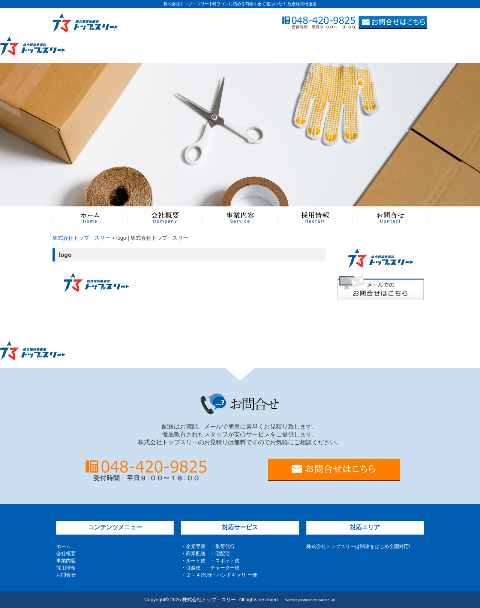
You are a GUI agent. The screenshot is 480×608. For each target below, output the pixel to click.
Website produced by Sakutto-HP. (310, 600)
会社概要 (66, 553)
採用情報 (66, 568)
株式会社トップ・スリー (81, 238)
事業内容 (66, 560)
